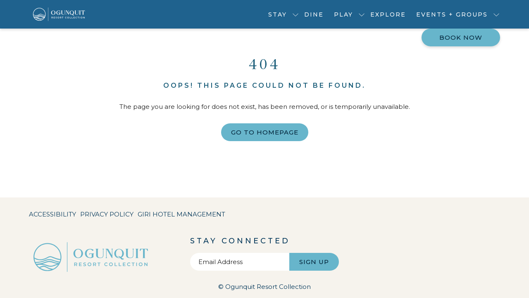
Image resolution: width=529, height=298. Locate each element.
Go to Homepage (264, 132)
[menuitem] (314, 14)
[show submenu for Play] (361, 14)
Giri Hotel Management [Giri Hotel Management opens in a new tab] (181, 216)
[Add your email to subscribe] (239, 262)
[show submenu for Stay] (295, 14)
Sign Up (314, 262)
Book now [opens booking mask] (460, 37)
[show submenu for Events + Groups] (496, 14)
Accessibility (52, 214)
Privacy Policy (106, 214)
